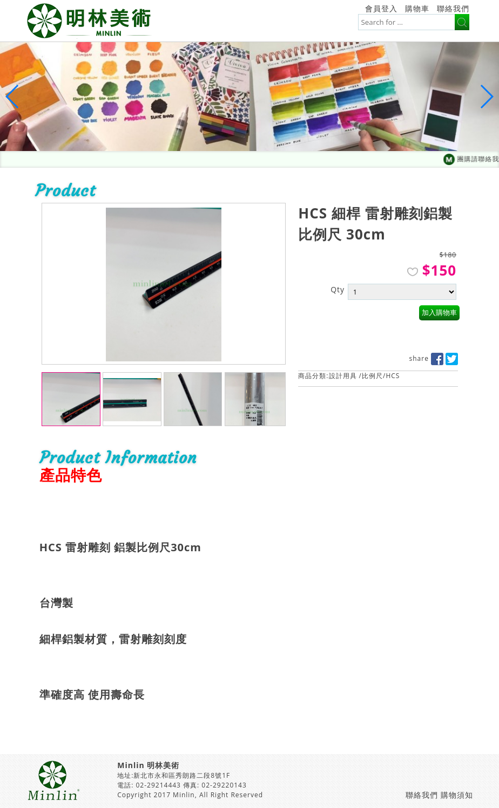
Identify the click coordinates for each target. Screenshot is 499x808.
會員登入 (381, 8)
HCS (393, 375)
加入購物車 (439, 313)
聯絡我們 (453, 8)
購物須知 (457, 795)
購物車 (417, 8)
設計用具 (343, 375)
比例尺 (372, 375)
